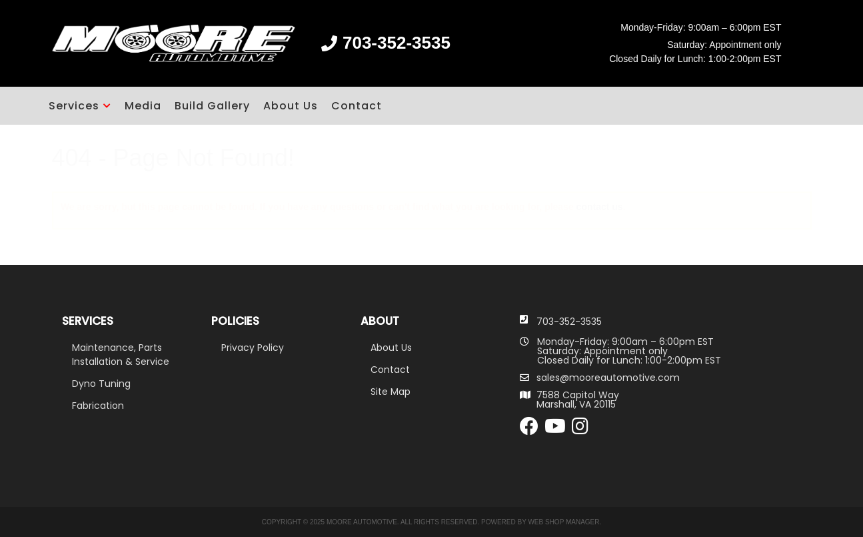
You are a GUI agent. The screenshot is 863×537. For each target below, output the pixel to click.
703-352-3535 (569, 321)
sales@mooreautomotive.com (608, 377)
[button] (80, 106)
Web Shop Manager (563, 522)
